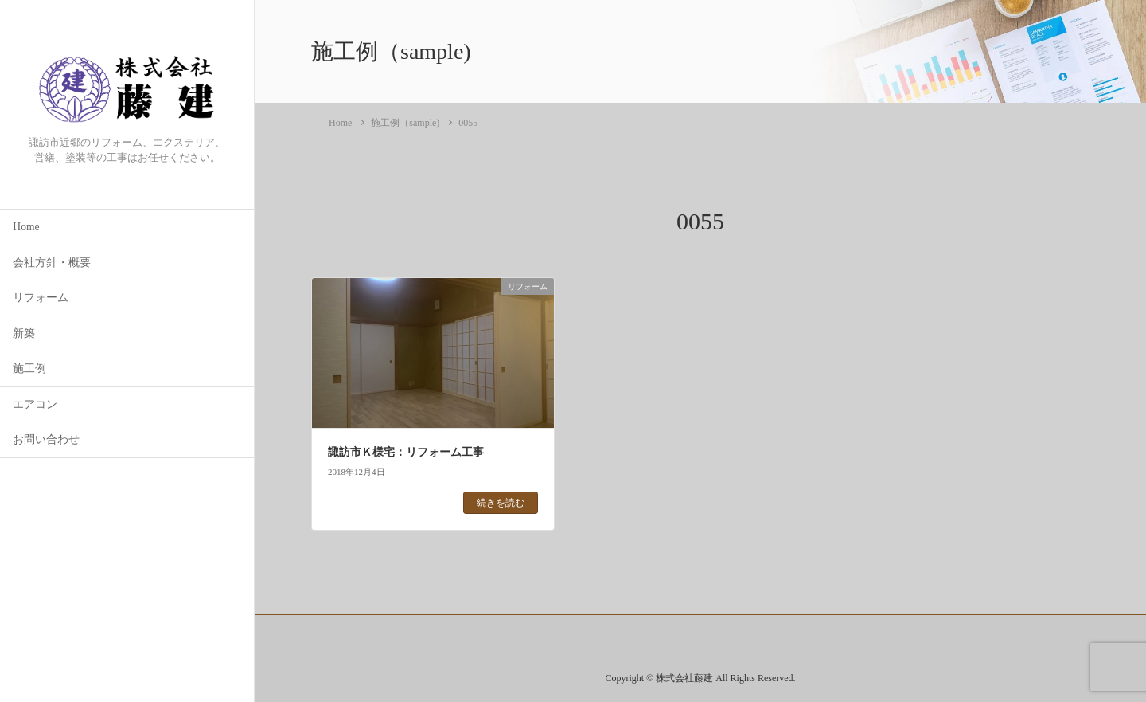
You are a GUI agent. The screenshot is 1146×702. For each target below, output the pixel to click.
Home (26, 227)
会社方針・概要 (52, 263)
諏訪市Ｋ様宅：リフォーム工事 (406, 452)
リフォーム (40, 298)
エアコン (35, 404)
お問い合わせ (46, 439)
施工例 (29, 369)
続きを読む (500, 502)
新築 (24, 333)
